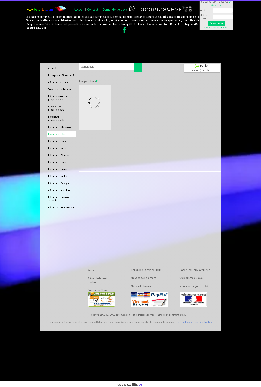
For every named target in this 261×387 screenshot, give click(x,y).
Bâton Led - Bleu (57, 134)
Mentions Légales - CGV (193, 286)
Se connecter (216, 23)
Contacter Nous (97, 290)
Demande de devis (115, 9)
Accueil (52, 68)
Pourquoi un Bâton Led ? (61, 75)
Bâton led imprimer (58, 82)
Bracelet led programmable (56, 108)
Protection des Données (194, 294)
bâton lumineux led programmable (58, 98)
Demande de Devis (99, 298)
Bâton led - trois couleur (61, 207)
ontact (94, 9)
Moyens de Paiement (143, 278)
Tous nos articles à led (60, 89)
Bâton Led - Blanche (58, 155)
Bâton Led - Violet (57, 176)
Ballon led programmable (56, 118)
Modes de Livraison (142, 286)
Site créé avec (131, 385)
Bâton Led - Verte (57, 148)
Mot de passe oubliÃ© (216, 27)
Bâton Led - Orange (58, 183)
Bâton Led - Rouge (58, 141)
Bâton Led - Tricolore (59, 190)
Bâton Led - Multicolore (60, 127)
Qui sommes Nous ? (191, 278)
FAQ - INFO (137, 294)
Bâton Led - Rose (57, 162)
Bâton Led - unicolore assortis (59, 198)
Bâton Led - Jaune (57, 169)
